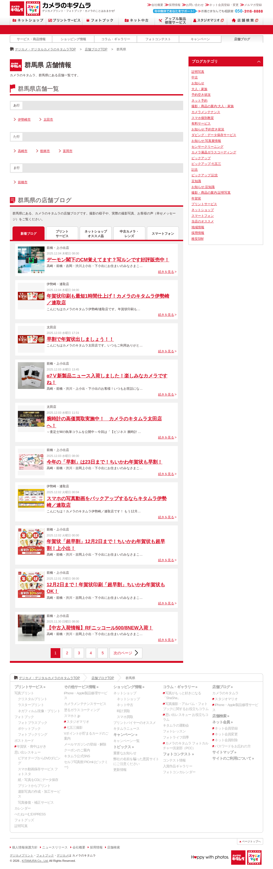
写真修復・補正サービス (36, 802)
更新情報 (119, 770)
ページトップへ (251, 841)
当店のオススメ (202, 221)
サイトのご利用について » (233, 758)
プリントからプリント (34, 786)
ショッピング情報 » (128, 687)
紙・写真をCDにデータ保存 (38, 780)
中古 (194, 77)
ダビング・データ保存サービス (213, 135)
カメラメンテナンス (205, 112)
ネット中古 (137, 20)
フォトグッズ (24, 820)
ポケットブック (29, 729)
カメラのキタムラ (17, 8)
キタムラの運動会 (176, 725)
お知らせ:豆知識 (203, 187)
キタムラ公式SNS (77, 756)
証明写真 (197, 72)
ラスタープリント (31, 705)
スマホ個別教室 (202, 118)
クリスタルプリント (32, 699)
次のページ (123, 653)
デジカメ (63, 855)
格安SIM (197, 239)
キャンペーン (200, 39)
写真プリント (24, 693)
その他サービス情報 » (81, 687)
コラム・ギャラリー (115, 39)
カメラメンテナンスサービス (85, 704)
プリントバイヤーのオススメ (134, 723)
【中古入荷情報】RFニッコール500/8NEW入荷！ (100, 628)
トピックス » (123, 747)
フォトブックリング (32, 734)
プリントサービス (64, 20)
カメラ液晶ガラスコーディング (213, 152)
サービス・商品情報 (31, 39)
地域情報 (197, 227)
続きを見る (166, 272)
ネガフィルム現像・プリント (39, 711)
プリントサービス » (29, 687)
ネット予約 (199, 100)
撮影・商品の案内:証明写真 (211, 192)
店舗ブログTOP (96, 49)
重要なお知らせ (124, 753)
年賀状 (196, 198)
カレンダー (22, 808)
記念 (194, 170)
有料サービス (201, 123)
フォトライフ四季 (176, 737)
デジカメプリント (21, 855)
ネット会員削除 (226, 740)
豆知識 (196, 181)
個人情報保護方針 (25, 847)
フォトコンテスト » (178, 754)
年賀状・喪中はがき (31, 746)
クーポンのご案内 (77, 750)
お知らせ (197, 83)
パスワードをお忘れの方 (232, 746)
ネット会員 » (222, 722)
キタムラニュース (126, 729)
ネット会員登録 (226, 728)
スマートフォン (163, 234)
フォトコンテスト (158, 39)
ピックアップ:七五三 (206, 164)
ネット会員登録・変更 (224, 4)
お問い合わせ (195, 4)
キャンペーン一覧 (126, 741)
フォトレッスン (174, 731)
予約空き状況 (201, 95)
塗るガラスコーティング (82, 710)
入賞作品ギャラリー (177, 766)
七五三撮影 (74, 728)
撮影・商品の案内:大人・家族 (212, 106)
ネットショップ (28, 20)
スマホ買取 (125, 717)
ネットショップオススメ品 (96, 234)
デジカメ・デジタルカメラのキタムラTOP (45, 49)
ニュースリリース (55, 847)
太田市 (48, 119)
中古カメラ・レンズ (129, 234)
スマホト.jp (72, 716)
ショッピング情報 (73, 39)
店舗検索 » (220, 716)
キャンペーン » (125, 734)
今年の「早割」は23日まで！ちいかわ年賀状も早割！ (104, 462)
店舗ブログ (242, 39)
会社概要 (157, 4)
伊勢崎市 (24, 119)
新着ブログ (29, 234)
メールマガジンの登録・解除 (85, 744)
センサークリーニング (207, 147)
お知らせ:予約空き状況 (207, 129)
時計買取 (123, 711)
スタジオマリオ (33, 8)
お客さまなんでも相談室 (208, 11)
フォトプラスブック (32, 723)
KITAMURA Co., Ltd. (35, 860)
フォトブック (100, 20)
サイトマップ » (224, 752)
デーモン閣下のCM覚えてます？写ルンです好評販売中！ (108, 259)
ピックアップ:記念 (204, 175)
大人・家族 (199, 89)
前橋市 (22, 182)
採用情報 (174, 4)
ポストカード (24, 741)
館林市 (45, 151)
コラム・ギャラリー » (180, 687)
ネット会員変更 (226, 734)
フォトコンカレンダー (179, 772)
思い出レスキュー (27, 752)
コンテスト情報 (174, 760)
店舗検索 (245, 20)
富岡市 (68, 151)
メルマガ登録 (253, 4)
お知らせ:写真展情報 (206, 141)
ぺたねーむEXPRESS (30, 814)
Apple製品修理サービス (173, 20)
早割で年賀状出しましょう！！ (80, 339)
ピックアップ (201, 158)
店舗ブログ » (222, 687)
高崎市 (22, 151)
